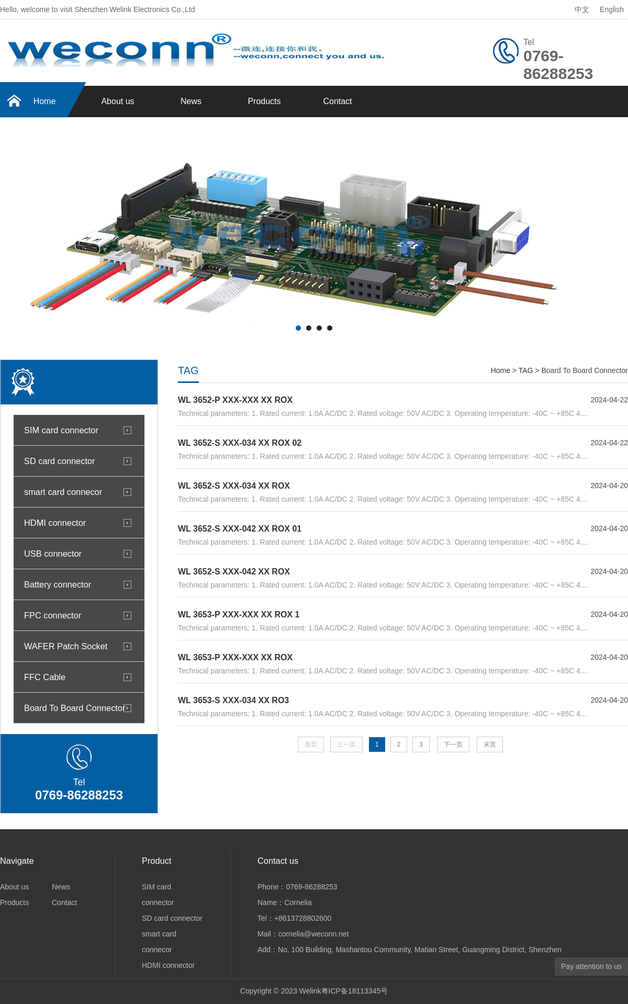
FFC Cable (44, 677)
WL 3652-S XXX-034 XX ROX (234, 485)
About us (117, 101)
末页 (490, 744)
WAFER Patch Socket (65, 646)
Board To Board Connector (74, 708)
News (191, 101)
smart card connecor (63, 492)
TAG (526, 370)
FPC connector (52, 615)
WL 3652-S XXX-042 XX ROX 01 (239, 528)
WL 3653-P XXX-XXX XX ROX (235, 657)
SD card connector (59, 461)
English (612, 9)
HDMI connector (55, 522)
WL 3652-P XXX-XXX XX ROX (235, 400)
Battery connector (57, 584)
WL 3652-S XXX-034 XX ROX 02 (239, 442)
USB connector (53, 553)
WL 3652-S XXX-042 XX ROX (234, 571)
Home (44, 101)
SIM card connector (61, 430)
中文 (582, 9)
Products (264, 101)
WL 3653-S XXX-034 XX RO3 (233, 700)
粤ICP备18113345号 (354, 991)
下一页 (453, 744)
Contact (337, 101)
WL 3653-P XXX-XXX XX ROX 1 (238, 614)
